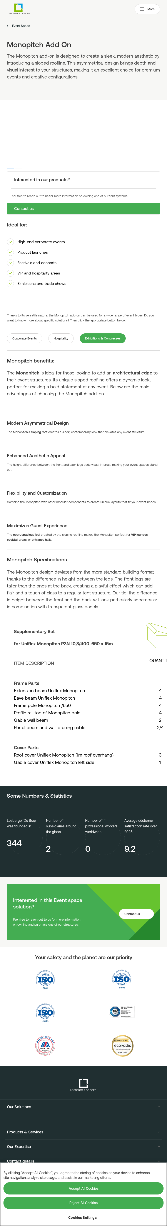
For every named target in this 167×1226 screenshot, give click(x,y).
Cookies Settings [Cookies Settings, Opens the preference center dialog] (82, 1217)
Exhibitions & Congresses (102, 338)
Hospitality (61, 338)
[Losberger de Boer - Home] (83, 1085)
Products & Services (25, 1132)
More (147, 9)
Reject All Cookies (83, 1203)
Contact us (24, 208)
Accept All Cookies (84, 1188)
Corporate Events (24, 338)
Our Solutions (19, 1107)
